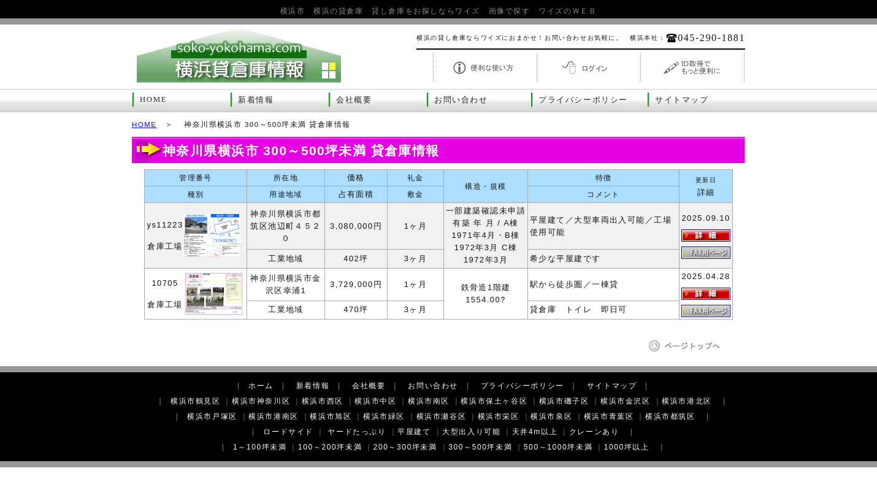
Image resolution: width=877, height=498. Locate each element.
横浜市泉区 (551, 416)
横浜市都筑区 (670, 416)
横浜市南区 (429, 401)
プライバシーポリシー (583, 100)
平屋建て (414, 431)
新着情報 (256, 100)
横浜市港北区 (687, 401)
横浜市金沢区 (625, 401)
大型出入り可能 (471, 431)
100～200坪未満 (330, 447)
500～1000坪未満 (558, 447)
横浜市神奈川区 (261, 401)
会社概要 (354, 100)
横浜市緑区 (384, 416)
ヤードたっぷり (356, 431)
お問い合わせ (461, 100)
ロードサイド (288, 431)
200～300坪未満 (405, 447)
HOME (153, 99)
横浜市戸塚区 (212, 416)
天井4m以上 (534, 431)
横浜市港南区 (273, 416)
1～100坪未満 (260, 447)
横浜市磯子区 (564, 401)
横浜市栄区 (498, 416)
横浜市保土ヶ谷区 (494, 401)
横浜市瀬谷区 (441, 416)
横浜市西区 (322, 401)
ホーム (261, 385)
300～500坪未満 (480, 447)
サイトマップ (682, 100)
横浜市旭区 (330, 416)
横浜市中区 (375, 401)
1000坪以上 (626, 447)
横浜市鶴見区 (195, 401)
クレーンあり (594, 431)
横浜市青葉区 (609, 416)
